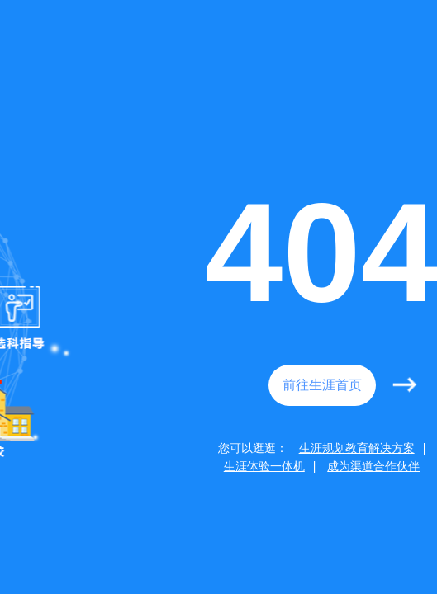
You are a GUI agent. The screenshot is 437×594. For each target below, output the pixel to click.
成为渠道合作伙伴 (373, 466)
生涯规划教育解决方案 (357, 448)
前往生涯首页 (322, 385)
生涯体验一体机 (264, 466)
